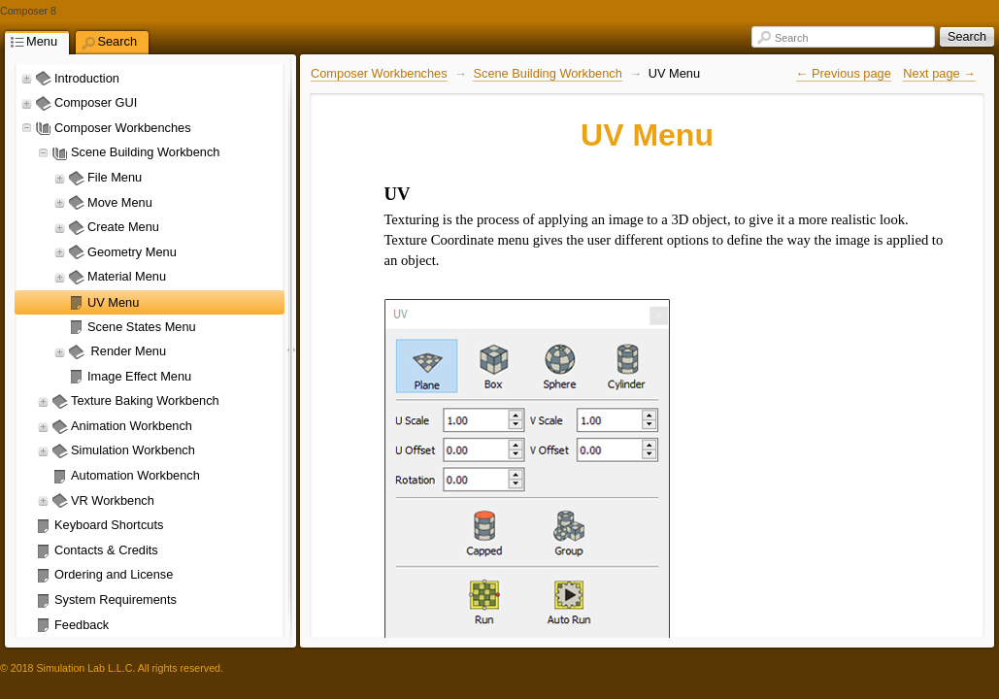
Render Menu (126, 351)
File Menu (114, 177)
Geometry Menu (132, 252)
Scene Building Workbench (145, 152)
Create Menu (123, 226)
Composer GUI (95, 102)
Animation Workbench (131, 425)
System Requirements (115, 599)
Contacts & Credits (106, 550)
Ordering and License (113, 574)
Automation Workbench (135, 475)
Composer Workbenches (122, 127)
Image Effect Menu (139, 376)
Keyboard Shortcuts (108, 524)
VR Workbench (112, 500)
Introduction (86, 78)
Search (791, 38)
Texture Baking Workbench (145, 400)
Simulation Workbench (133, 450)
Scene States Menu (141, 326)
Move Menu (119, 202)
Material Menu (126, 276)
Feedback (81, 624)
